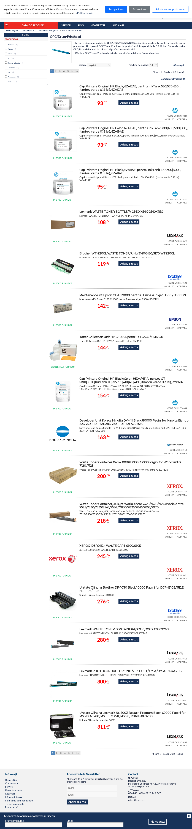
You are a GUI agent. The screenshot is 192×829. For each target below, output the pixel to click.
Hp (9, 58)
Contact (133, 774)
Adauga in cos (129, 102)
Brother (11, 44)
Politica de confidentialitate (19, 800)
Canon (10, 49)
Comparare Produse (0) (173, 78)
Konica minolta (14, 63)
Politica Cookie (85, 13)
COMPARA (182, 119)
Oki (9, 72)
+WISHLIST (169, 119)
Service (9, 786)
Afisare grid (179, 65)
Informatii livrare (13, 797)
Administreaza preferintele (170, 9)
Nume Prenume (14, 820)
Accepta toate (116, 9)
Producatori (11, 807)
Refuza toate (140, 9)
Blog (81, 25)
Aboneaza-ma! (77, 802)
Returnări (10, 793)
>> (76, 71)
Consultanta (11, 783)
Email (70, 820)
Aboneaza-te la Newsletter (83, 774)
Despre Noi (11, 780)
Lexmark (11, 67)
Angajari (118, 25)
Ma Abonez (157, 821)
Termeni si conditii (14, 804)
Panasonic (12, 77)
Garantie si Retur (14, 790)
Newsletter (98, 25)
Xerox (10, 81)
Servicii (66, 25)
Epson (10, 54)
